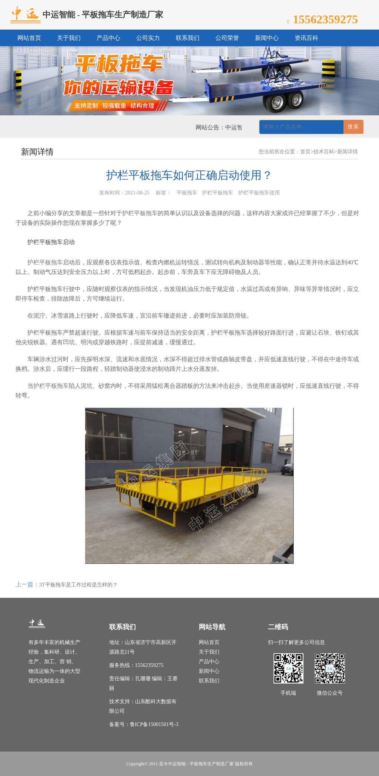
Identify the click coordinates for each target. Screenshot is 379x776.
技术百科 (323, 152)
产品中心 (209, 661)
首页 (305, 152)
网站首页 (209, 642)
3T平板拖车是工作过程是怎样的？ (78, 591)
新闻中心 (209, 671)
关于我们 (209, 652)
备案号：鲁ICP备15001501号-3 (143, 724)
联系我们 (209, 681)
